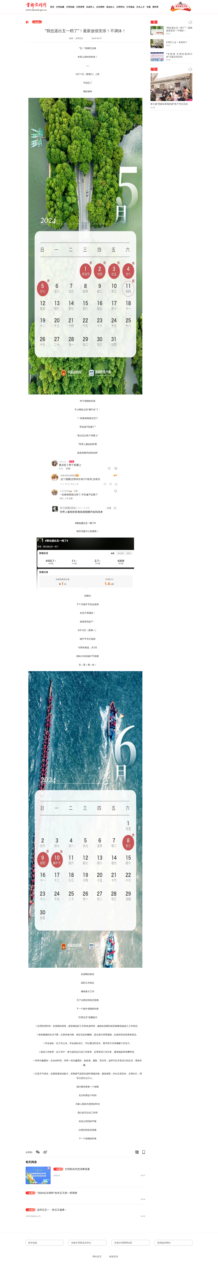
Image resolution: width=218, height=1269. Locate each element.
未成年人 (90, 6)
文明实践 (70, 6)
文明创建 (60, 6)
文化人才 (140, 6)
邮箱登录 (113, 1256)
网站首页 (97, 1256)
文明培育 (80, 6)
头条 (37, 22)
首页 (52, 6)
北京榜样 (100, 6)
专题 (148, 6)
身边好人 (110, 6)
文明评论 (120, 6)
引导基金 (130, 6)
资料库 (155, 6)
